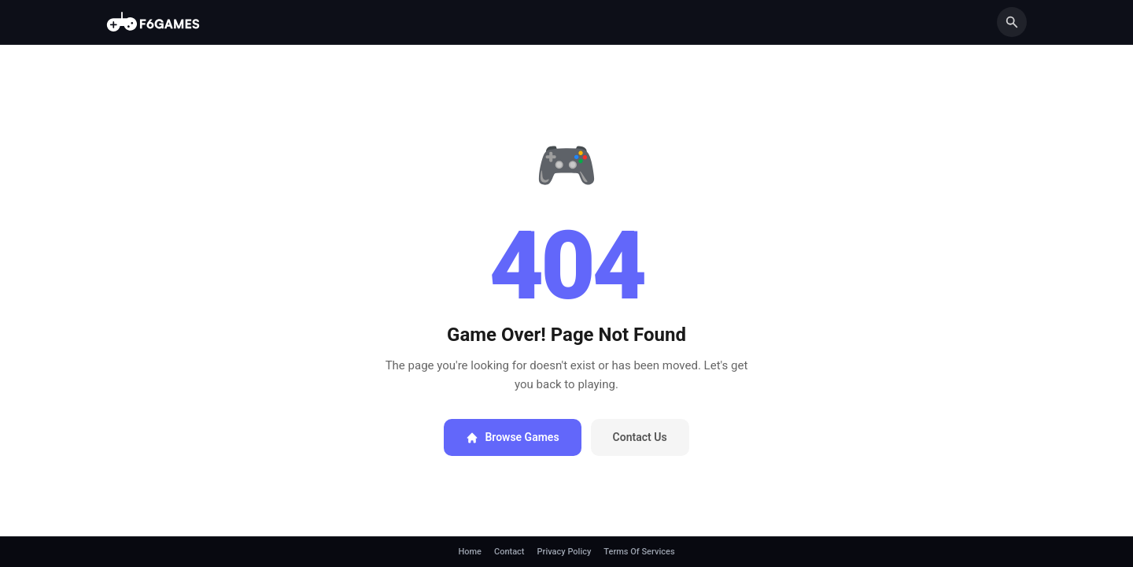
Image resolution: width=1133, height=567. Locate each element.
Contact (509, 552)
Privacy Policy (564, 552)
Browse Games (512, 437)
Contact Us (640, 437)
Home (470, 552)
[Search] (1012, 22)
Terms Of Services (638, 552)
